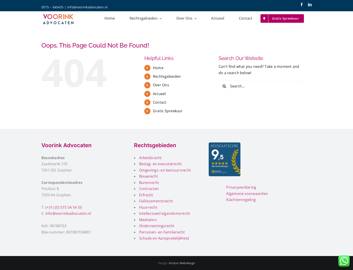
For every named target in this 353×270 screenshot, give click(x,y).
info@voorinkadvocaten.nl (87, 7)
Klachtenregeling (241, 199)
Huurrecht (148, 207)
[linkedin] (310, 4)
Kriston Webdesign (182, 263)
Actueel (159, 93)
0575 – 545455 (52, 7)
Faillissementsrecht (156, 201)
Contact (160, 102)
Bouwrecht (148, 176)
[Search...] (261, 86)
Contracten (149, 188)
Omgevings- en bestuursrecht (165, 170)
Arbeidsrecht (150, 157)
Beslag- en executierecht (160, 163)
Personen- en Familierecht (162, 232)
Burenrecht (149, 182)
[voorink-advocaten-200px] (58, 14)
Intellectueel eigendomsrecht (164, 213)
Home (158, 67)
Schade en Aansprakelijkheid (164, 238)
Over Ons (161, 84)
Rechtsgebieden (167, 76)
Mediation (148, 219)
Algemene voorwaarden (247, 193)
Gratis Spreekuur (168, 110)
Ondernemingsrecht (156, 225)
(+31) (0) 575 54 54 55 (63, 207)
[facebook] (301, 4)
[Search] (224, 86)
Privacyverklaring (241, 187)
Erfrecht (146, 194)
